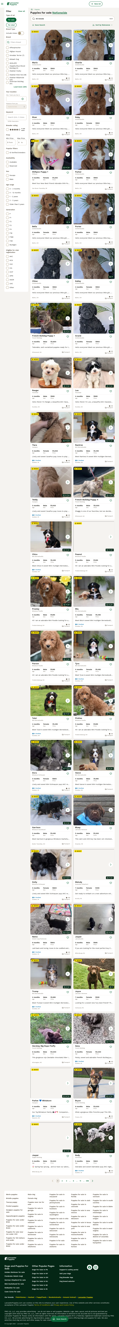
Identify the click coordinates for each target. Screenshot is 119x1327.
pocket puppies (12, 1206)
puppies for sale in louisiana (57, 1208)
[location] (16, 99)
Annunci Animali (69, 1297)
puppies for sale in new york (80, 1227)
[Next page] (92, 1181)
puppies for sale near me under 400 (14, 1233)
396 (87, 1181)
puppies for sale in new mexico (80, 1211)
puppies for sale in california (35, 1227)
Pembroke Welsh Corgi (14, 1276)
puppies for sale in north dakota (103, 1224)
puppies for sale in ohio (59, 1219)
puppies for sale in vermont (100, 1195)
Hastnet (31, 1297)
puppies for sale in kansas (78, 1245)
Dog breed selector (67, 1281)
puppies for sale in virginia (35, 1215)
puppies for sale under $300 (15, 1227)
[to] (21, 142)
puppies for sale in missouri (35, 1221)
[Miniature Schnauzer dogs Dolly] (51, 864)
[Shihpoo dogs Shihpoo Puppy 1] (51, 154)
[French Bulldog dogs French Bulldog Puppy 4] (94, 482)
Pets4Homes (21, 1297)
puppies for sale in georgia (35, 1209)
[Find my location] (22, 99)
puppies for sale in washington (57, 1214)
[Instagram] (95, 1267)
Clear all (21, 11)
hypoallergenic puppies (15, 1216)
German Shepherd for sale (15, 1280)
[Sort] (103, 25)
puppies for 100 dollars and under (15, 1239)
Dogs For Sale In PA (40, 1270)
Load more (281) (20, 87)
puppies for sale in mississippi (100, 1211)
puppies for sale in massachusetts (78, 1233)
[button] (51, 45)
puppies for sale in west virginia (102, 1230)
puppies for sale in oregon (100, 1217)
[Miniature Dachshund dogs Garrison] (51, 810)
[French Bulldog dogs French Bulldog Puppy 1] (51, 318)
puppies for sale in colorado (78, 1205)
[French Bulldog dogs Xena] (94, 1028)
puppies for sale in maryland (57, 1195)
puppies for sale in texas (81, 1222)
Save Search (38, 25)
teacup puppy (11, 1202)
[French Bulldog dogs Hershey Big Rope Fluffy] (51, 1028)
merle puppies (11, 1194)
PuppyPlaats (41, 1297)
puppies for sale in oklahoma (35, 1245)
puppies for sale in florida (78, 1195)
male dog (31, 1194)
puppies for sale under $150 (15, 1221)
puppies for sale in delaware (78, 1217)
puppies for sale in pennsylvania (57, 1202)
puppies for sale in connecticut (57, 1224)
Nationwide (59, 12)
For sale (11, 20)
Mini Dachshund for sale (14, 1284)
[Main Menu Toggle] (2, 4)
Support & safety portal (69, 1270)
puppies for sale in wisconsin (57, 1230)
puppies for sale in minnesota (57, 1236)
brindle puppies (12, 1198)
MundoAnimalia (55, 1297)
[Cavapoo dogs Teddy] (51, 482)
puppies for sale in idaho (103, 1206)
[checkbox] (7, 47)
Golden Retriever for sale (15, 1272)
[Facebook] (89, 1267)
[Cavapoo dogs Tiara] (51, 427)
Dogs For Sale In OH (40, 1277)
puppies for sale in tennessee (35, 1233)
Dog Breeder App (66, 1277)
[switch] (21, 33)
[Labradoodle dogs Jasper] (94, 919)
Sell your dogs (65, 1274)
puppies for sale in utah (80, 1200)
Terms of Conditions (42, 1305)
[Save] (68, 63)
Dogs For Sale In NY (40, 1274)
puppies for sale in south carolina (103, 1202)
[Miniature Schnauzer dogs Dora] (51, 755)
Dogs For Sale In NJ (40, 1281)
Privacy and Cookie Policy (64, 1305)
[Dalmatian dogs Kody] (94, 1137)
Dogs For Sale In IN (39, 1289)
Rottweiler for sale (12, 1288)
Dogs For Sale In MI (40, 1285)
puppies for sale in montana (78, 1239)
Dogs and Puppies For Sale (16, 1267)
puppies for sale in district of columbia (100, 1236)
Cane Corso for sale (12, 1292)
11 (80, 1181)
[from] (10, 142)
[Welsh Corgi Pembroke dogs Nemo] (51, 919)
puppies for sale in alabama (57, 1245)
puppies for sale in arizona (35, 1239)
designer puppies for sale (14, 1211)
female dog (32, 1198)
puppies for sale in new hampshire (102, 1242)
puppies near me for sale (36, 1203)
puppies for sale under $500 (15, 1245)
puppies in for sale (57, 1241)
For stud (11, 25)
